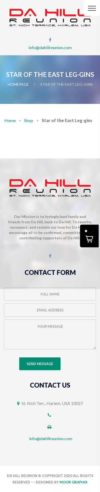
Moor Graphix (73, 482)
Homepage (18, 84)
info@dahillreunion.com (50, 47)
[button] (89, 236)
